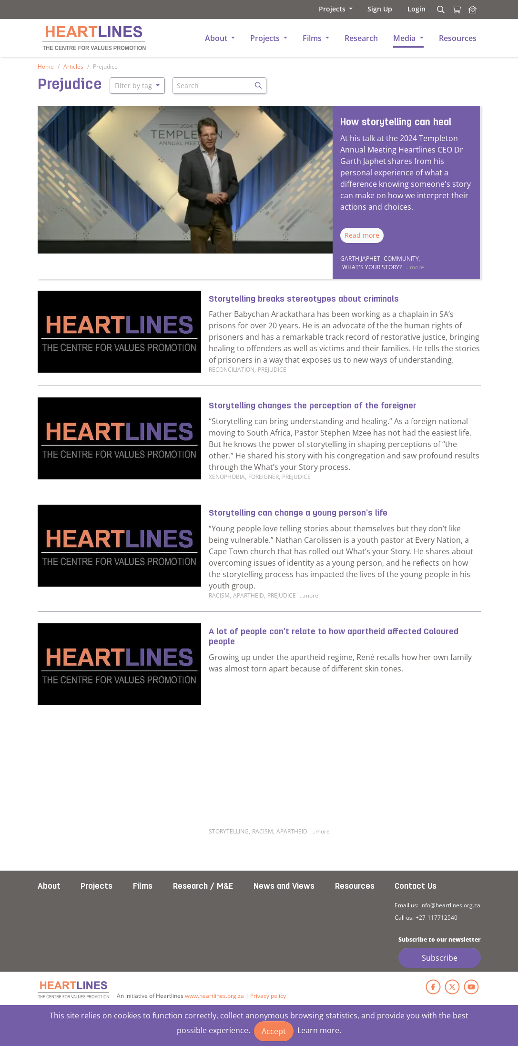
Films (142, 887)
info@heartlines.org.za (450, 905)
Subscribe (439, 958)
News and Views (284, 887)
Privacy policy (268, 996)
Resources (355, 887)
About (49, 887)
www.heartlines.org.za (214, 996)
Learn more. (319, 1030)
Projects (96, 887)
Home (46, 66)
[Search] (439, 9)
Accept (274, 1031)
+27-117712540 (436, 918)
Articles (73, 66)
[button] (335, 9)
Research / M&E (203, 887)
